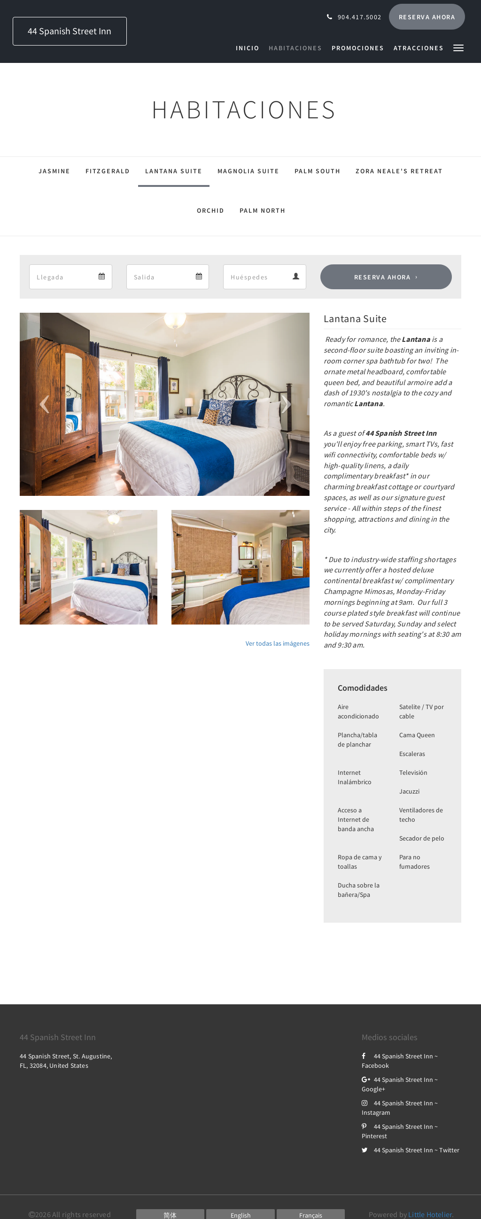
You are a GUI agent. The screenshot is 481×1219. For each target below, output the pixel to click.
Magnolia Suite (248, 171)
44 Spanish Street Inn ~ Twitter (410, 1150)
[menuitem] (250, 48)
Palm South (318, 171)
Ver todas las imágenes (278, 643)
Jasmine (54, 171)
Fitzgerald (107, 171)
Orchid (211, 210)
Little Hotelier (430, 1214)
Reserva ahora (382, 277)
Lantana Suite (173, 171)
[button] (458, 47)
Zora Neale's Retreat (399, 171)
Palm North (263, 210)
